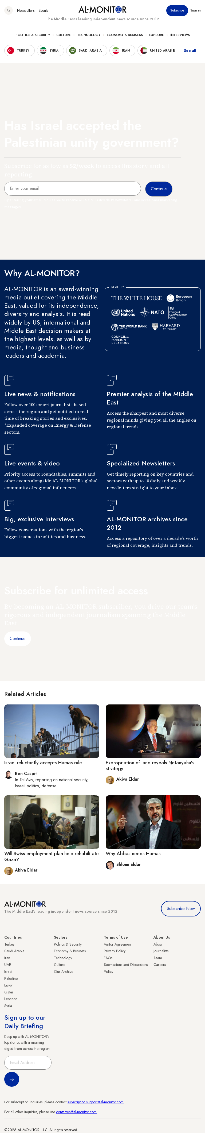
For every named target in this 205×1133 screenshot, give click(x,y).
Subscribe (177, 10)
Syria (8, 1005)
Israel (8, 971)
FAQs (108, 958)
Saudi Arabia (14, 951)
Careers (159, 964)
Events (43, 10)
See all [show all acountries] (190, 50)
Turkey (9, 944)
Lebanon (10, 998)
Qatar (8, 992)
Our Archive (63, 971)
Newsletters (25, 10)
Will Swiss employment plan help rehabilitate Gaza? (51, 856)
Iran (7, 958)
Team (157, 958)
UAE (7, 964)
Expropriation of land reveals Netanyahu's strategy (150, 765)
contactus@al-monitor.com (76, 1112)
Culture (63, 35)
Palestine (11, 978)
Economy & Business (125, 35)
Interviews (180, 35)
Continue (18, 638)
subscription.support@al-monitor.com (96, 1102)
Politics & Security (32, 35)
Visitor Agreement (118, 944)
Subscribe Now (181, 908)
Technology (88, 35)
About (158, 944)
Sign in (195, 10)
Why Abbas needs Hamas (133, 853)
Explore (156, 35)
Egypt (8, 985)
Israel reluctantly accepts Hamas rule (43, 762)
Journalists (160, 951)
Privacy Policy (114, 951)
